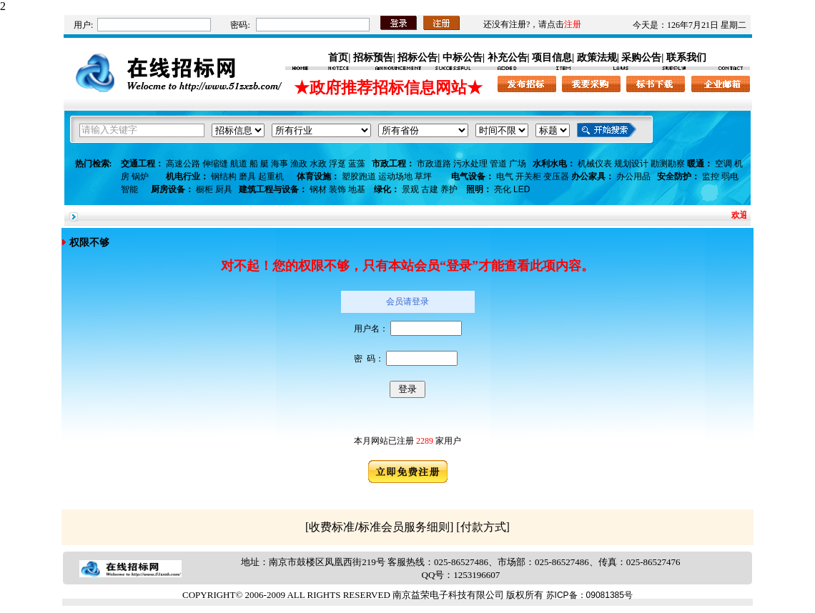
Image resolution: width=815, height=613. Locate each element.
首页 (338, 57)
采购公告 (641, 57)
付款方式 (483, 527)
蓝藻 (356, 164)
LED (521, 189)
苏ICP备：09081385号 (589, 595)
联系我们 (686, 57)
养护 (449, 189)
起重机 (271, 176)
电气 (504, 176)
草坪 (423, 176)
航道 (238, 164)
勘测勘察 (668, 164)
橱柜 (204, 189)
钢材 (318, 189)
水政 (318, 164)
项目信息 (552, 57)
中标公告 (463, 57)
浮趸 (337, 164)
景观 (410, 189)
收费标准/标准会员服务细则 (379, 527)
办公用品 (633, 176)
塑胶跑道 (359, 176)
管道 (498, 164)
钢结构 (224, 176)
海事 (279, 164)
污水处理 (470, 164)
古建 (429, 189)
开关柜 (528, 176)
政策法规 (597, 57)
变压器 (556, 176)
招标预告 (373, 57)
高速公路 (183, 164)
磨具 (247, 176)
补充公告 (508, 57)
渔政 (298, 164)
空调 (723, 164)
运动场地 (395, 176)
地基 (356, 189)
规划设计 (631, 164)
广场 (517, 164)
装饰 (337, 189)
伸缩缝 (215, 164)
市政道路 (434, 164)
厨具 (223, 189)
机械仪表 (595, 164)
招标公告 (417, 57)
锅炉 (140, 176)
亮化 (502, 189)
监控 (710, 176)
